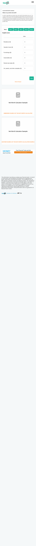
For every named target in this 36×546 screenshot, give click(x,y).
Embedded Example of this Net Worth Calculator (18, 113)
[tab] (5, 29)
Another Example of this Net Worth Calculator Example (18, 142)
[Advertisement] (18, 165)
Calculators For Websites (11, 193)
